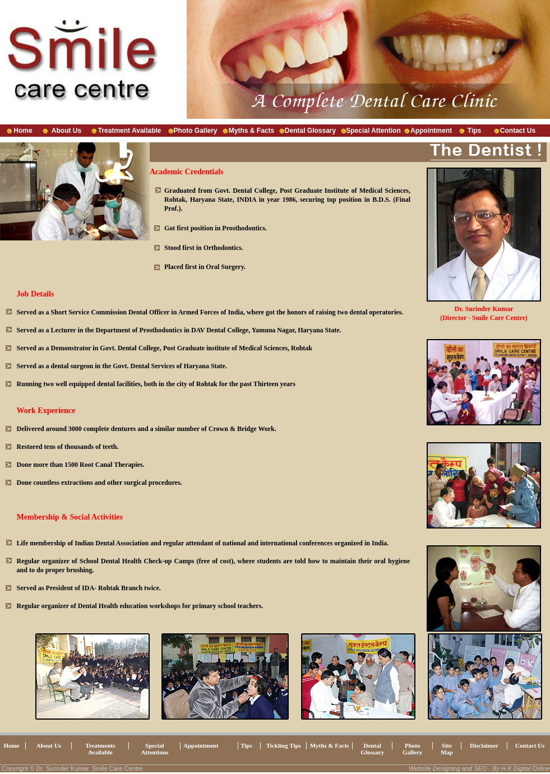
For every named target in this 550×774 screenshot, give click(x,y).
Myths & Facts (251, 131)
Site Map (447, 749)
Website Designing (434, 768)
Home (22, 131)
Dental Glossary (310, 131)
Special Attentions (154, 749)
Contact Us (517, 131)
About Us (66, 131)
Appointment (431, 131)
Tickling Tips (283, 745)
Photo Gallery (195, 131)
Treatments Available (100, 749)
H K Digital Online (525, 768)
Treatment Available (129, 131)
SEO (480, 768)
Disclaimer (484, 745)
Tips (474, 131)
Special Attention (373, 131)
